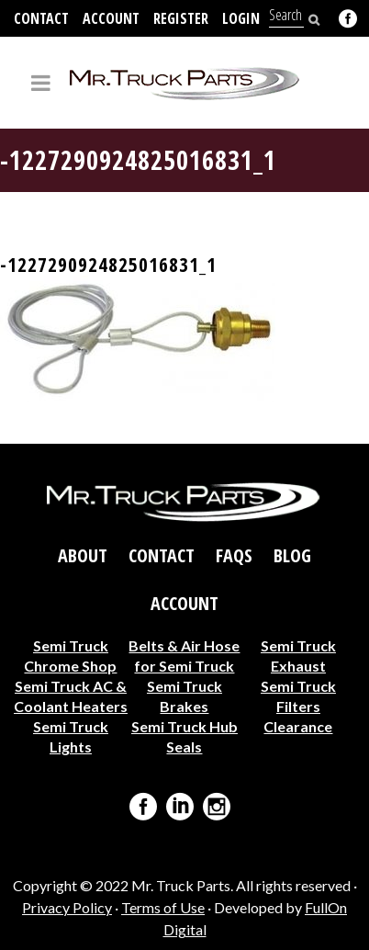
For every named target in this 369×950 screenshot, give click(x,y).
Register (180, 18)
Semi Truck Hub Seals (184, 736)
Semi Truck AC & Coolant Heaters (71, 696)
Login (241, 18)
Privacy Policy (67, 907)
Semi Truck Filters (298, 696)
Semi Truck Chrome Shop (70, 655)
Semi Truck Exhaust (298, 655)
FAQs (234, 556)
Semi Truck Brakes (184, 696)
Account (111, 18)
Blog (292, 556)
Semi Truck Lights (70, 736)
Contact (41, 18)
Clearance (297, 726)
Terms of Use (163, 907)
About (82, 556)
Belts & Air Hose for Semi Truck (184, 655)
